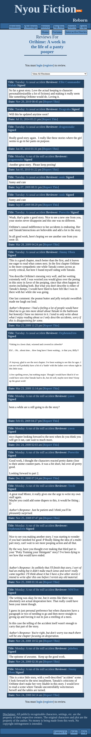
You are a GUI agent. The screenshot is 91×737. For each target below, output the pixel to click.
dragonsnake (67, 126)
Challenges (30, 26)
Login (83, 26)
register (48, 65)
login (39, 65)
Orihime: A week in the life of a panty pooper (47, 46)
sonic (62, 177)
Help (84, 732)
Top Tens (58, 26)
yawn (71, 396)
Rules (74, 732)
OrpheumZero (67, 333)
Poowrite (64, 212)
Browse (45, 26)
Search (72, 26)
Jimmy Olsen (67, 252)
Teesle (71, 485)
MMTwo (73, 589)
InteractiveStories (76, 32)
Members (15, 26)
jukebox (73, 648)
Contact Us (60, 732)
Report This (51, 101)
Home (45, 32)
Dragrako (65, 109)
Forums (57, 32)
